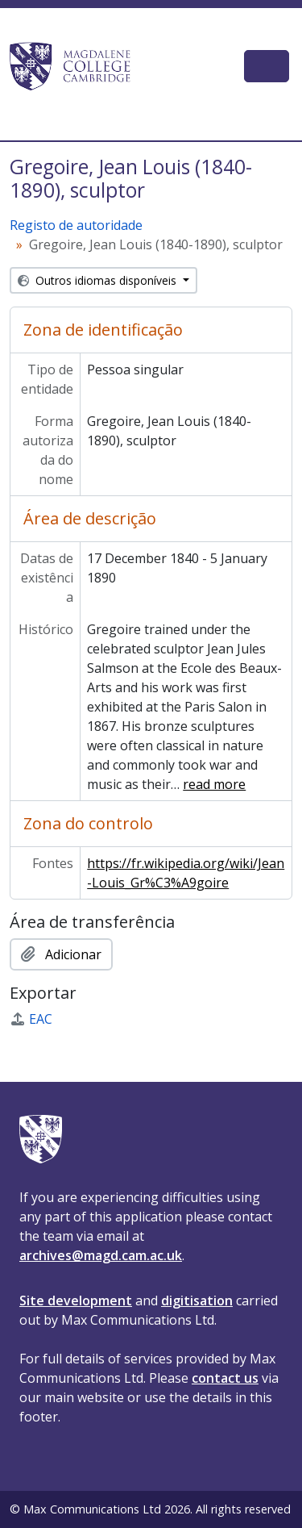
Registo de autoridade (76, 225)
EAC (31, 1019)
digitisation (197, 1300)
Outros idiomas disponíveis (99, 280)
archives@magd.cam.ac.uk (100, 1255)
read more (214, 784)
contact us (225, 1378)
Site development (75, 1300)
